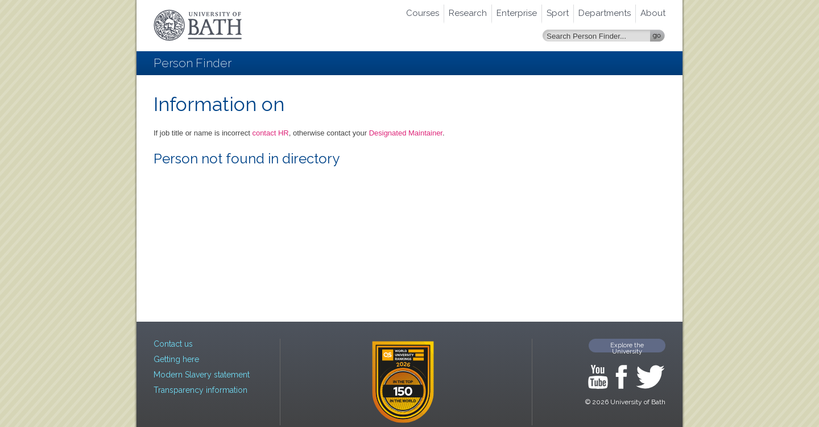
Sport (558, 13)
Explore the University (627, 347)
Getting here (176, 359)
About (652, 13)
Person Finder (192, 63)
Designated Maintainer (405, 133)
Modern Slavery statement (202, 374)
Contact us (173, 343)
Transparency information (200, 390)
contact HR (270, 133)
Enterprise (517, 13)
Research (468, 13)
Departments (604, 13)
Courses (422, 13)
